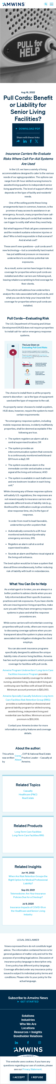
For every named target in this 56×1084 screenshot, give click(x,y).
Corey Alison (18, 757)
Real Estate (28, 797)
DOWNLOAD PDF (29, 128)
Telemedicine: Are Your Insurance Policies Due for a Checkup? (28, 895)
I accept (19, 1077)
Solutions (28, 1016)
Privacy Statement (32, 1069)
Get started (29, 1001)
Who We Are (28, 1024)
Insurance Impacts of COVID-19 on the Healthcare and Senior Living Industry (28, 911)
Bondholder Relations (28, 1036)
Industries (28, 1020)
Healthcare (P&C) (28, 794)
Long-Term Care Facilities (28, 831)
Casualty (28, 790)
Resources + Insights (28, 1032)
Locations (28, 1028)
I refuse (37, 1077)
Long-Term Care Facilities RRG (28, 835)
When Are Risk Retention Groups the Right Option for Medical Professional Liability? (28, 880)
